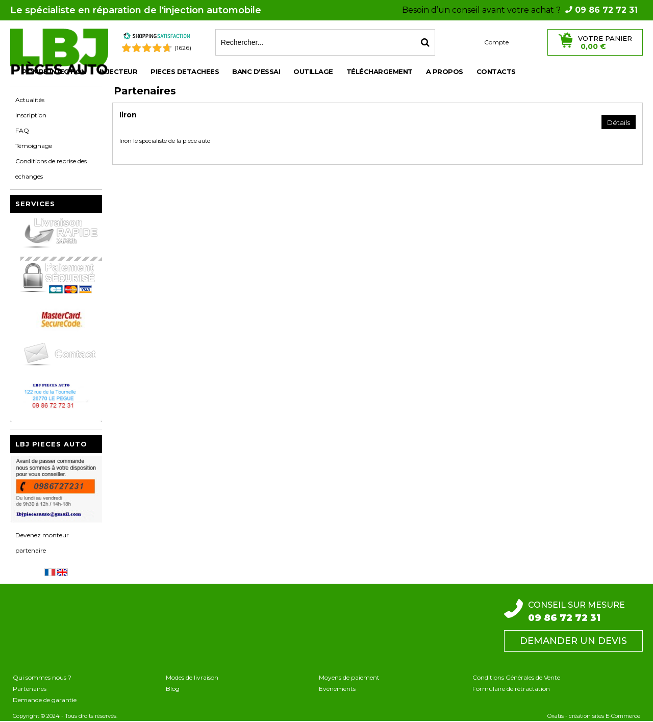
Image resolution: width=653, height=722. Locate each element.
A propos (444, 71)
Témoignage (33, 146)
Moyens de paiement (349, 677)
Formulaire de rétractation (511, 688)
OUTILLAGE (313, 71)
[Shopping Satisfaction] (156, 37)
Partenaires (29, 688)
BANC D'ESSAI (256, 71)
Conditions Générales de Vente (516, 677)
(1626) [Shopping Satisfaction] (182, 48)
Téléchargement (379, 71)
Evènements (337, 688)
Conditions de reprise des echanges (51, 168)
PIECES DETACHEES (184, 71)
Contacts (496, 71)
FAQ (22, 130)
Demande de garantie (45, 700)
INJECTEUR (118, 71)
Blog (173, 688)
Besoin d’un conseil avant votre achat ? (520, 10)
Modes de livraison (192, 677)
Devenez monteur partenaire (42, 542)
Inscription (30, 115)
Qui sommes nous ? (42, 677)
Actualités (29, 100)
